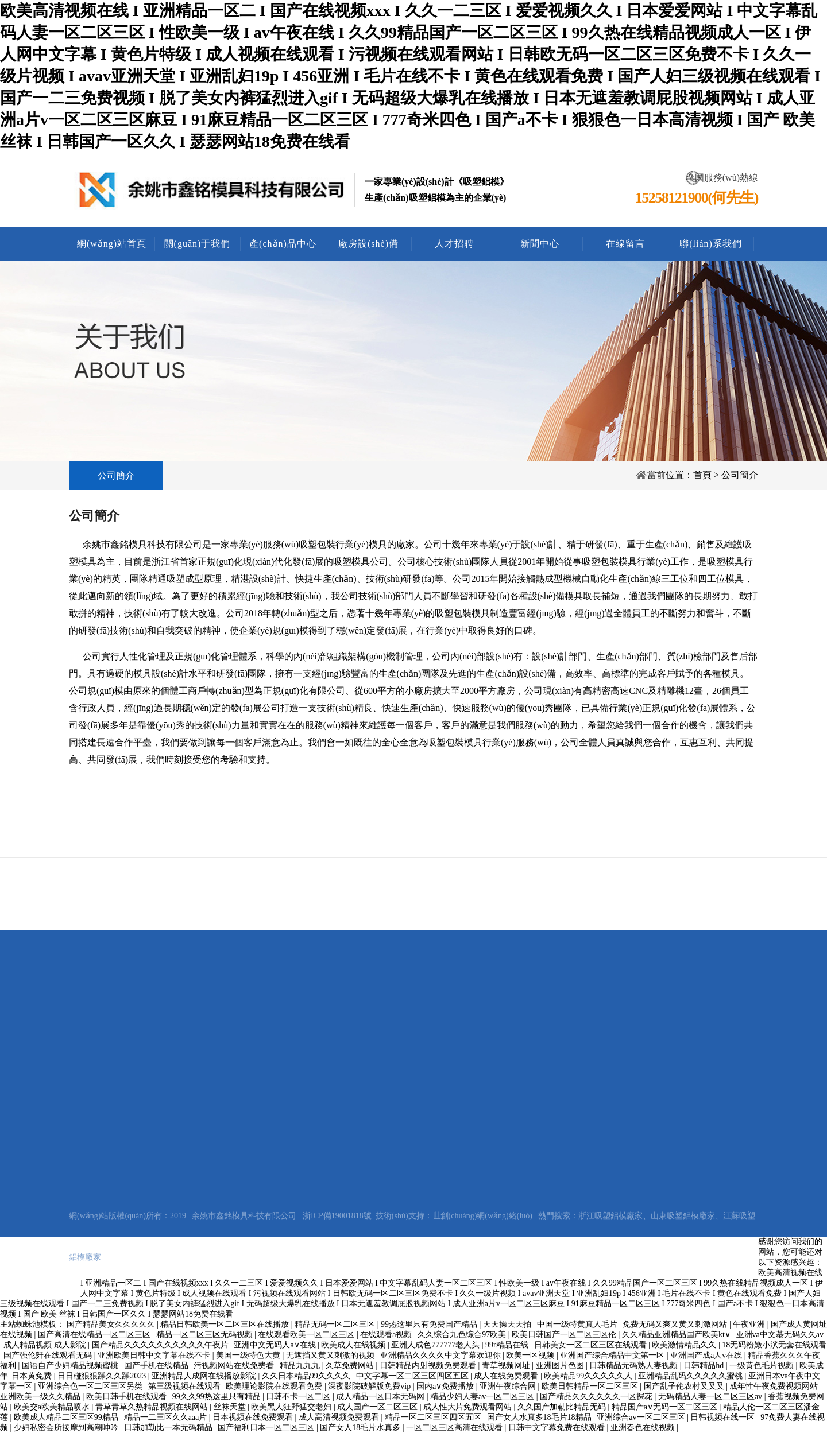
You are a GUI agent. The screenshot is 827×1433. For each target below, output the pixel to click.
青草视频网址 (507, 1365)
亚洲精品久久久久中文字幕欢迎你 (441, 1355)
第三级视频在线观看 (185, 1386)
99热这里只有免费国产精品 (430, 1324)
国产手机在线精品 (157, 1365)
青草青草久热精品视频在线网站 (152, 1407)
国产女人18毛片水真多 (361, 1427)
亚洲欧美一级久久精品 (41, 1396)
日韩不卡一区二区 (299, 1396)
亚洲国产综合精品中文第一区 (613, 1355)
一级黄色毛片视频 (762, 1365)
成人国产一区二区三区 (378, 1407)
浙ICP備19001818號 (337, 1215)
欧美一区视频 (531, 1355)
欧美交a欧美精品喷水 (53, 1407)
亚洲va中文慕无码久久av (780, 1334)
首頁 (702, 475)
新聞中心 (539, 243)
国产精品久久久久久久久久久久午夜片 (161, 1345)
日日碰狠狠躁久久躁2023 (102, 1376)
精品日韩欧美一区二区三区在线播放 (225, 1324)
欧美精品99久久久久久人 (589, 1376)
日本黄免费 (32, 1376)
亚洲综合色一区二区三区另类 (91, 1386)
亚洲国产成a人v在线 (707, 1355)
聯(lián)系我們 (710, 243)
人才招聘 (454, 243)
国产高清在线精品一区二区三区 (95, 1334)
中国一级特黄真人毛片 (578, 1324)
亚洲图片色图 (561, 1365)
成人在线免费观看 (507, 1376)
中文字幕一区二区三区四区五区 (413, 1376)
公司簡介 (116, 475)
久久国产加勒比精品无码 (562, 1407)
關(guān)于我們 (197, 243)
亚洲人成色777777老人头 (436, 1345)
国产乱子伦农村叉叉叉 (685, 1386)
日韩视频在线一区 (723, 1417)
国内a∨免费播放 (446, 1386)
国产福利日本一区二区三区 (267, 1427)
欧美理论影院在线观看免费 (275, 1386)
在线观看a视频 (387, 1334)
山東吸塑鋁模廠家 (683, 1215)
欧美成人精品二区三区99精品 (67, 1417)
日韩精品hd (704, 1365)
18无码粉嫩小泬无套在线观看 (774, 1345)
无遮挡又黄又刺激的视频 (331, 1355)
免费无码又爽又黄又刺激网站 (676, 1324)
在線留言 (625, 243)
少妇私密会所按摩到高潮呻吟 (67, 1427)
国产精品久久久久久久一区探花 (597, 1396)
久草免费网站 (351, 1365)
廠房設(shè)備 (368, 243)
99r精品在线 (507, 1345)
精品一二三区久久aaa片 (166, 1417)
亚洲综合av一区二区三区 (642, 1417)
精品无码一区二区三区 (336, 1324)
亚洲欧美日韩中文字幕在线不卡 (155, 1355)
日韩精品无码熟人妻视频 (634, 1365)
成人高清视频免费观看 (340, 1417)
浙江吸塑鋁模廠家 (610, 1215)
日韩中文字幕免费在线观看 (557, 1427)
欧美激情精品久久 (685, 1345)
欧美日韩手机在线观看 (127, 1396)
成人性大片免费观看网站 (468, 1407)
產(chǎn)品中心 (282, 243)
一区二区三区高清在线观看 (455, 1427)
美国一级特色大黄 (249, 1355)
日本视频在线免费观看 (253, 1417)
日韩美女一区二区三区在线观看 (591, 1345)
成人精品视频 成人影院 (45, 1345)
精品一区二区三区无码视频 (205, 1334)
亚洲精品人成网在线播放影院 (205, 1376)
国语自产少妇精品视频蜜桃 (71, 1365)
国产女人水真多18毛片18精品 (540, 1417)
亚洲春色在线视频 (643, 1427)
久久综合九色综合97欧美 (463, 1334)
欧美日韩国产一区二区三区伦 (565, 1334)
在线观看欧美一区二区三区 (307, 1334)
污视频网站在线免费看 (235, 1365)
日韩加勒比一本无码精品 (169, 1427)
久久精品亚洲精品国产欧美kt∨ (677, 1334)
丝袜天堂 (231, 1407)
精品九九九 (301, 1365)
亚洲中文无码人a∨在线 (276, 1345)
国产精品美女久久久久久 (112, 1324)
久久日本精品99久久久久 (307, 1376)
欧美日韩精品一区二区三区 (591, 1386)
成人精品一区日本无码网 (381, 1396)
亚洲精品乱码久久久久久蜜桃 (691, 1376)
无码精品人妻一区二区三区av (711, 1396)
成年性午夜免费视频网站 (774, 1386)
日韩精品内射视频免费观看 (429, 1365)
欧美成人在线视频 (354, 1345)
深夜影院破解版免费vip (370, 1386)
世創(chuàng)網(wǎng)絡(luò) (482, 1215)
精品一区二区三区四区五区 (434, 1417)
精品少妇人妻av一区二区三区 (483, 1396)
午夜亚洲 (750, 1324)
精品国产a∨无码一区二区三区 (666, 1407)
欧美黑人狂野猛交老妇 (292, 1407)
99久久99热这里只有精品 (217, 1396)
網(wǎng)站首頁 (111, 243)
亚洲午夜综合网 (509, 1386)
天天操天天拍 (508, 1324)
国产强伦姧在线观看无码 (48, 1355)
